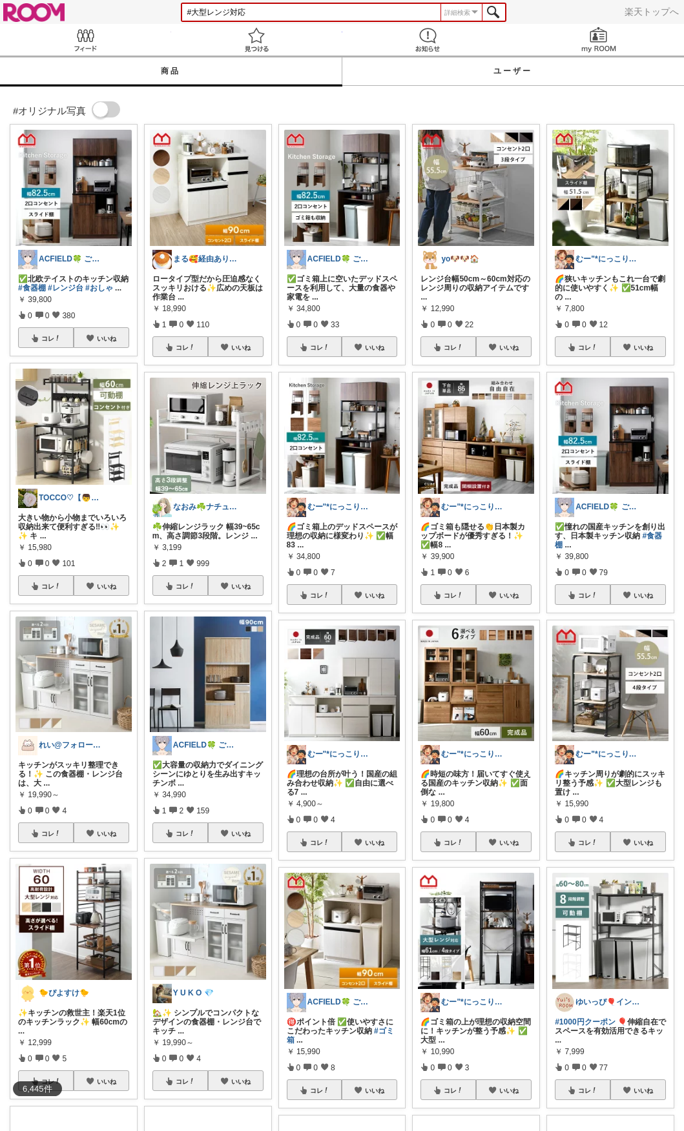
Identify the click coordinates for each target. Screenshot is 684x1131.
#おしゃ (99, 287)
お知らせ (427, 40)
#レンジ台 (65, 287)
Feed (85, 40)
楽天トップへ (652, 11)
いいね (106, 338)
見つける (256, 40)
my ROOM (598, 40)
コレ (51, 338)
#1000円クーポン (585, 1021)
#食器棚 (32, 287)
